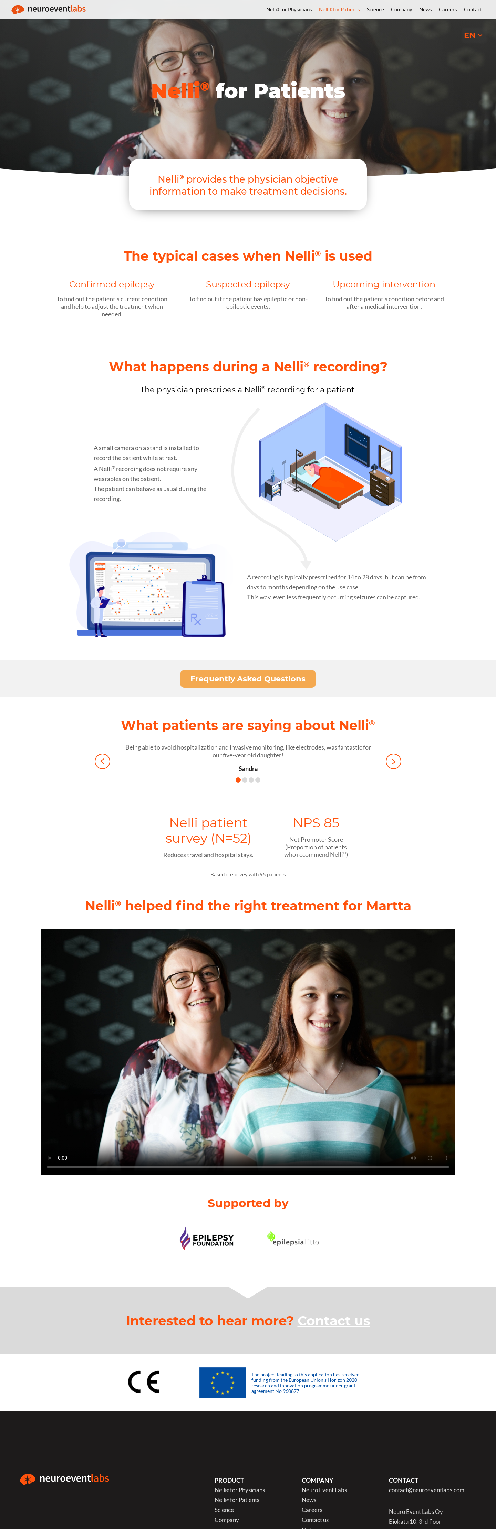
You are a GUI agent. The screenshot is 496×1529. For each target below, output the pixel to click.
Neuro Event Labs (324, 1490)
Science (375, 9)
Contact (473, 9)
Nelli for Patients (339, 9)
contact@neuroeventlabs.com (426, 1490)
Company (401, 9)
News (425, 9)
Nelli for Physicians (289, 9)
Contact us (334, 1321)
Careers (448, 9)
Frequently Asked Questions (248, 679)
